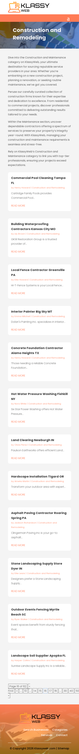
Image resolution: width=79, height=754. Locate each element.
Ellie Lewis (19, 573)
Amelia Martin (21, 481)
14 (35, 691)
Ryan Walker (21, 619)
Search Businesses (36, 730)
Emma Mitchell (22, 316)
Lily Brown (19, 233)
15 (40, 691)
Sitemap (63, 748)
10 (25, 691)
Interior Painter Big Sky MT (31, 311)
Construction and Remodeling (48, 187)
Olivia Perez (20, 444)
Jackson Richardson (25, 522)
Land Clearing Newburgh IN (32, 440)
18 (55, 691)
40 (71, 691)
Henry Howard (22, 187)
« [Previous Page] (16, 691)
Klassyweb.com (44, 748)
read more (18, 206)
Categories (60, 730)
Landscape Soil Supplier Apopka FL (38, 655)
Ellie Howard (21, 279)
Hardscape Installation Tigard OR (37, 476)
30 (65, 691)
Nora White (20, 403)
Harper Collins (22, 660)
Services (46, 735)
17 (50, 691)
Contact (62, 735)
